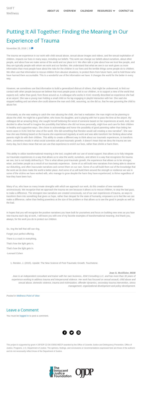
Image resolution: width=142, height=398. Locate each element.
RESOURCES (105, 11)
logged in (24, 315)
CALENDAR (86, 11)
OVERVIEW (70, 11)
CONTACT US (126, 11)
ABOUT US (53, 11)
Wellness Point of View (27, 295)
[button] (114, 10)
